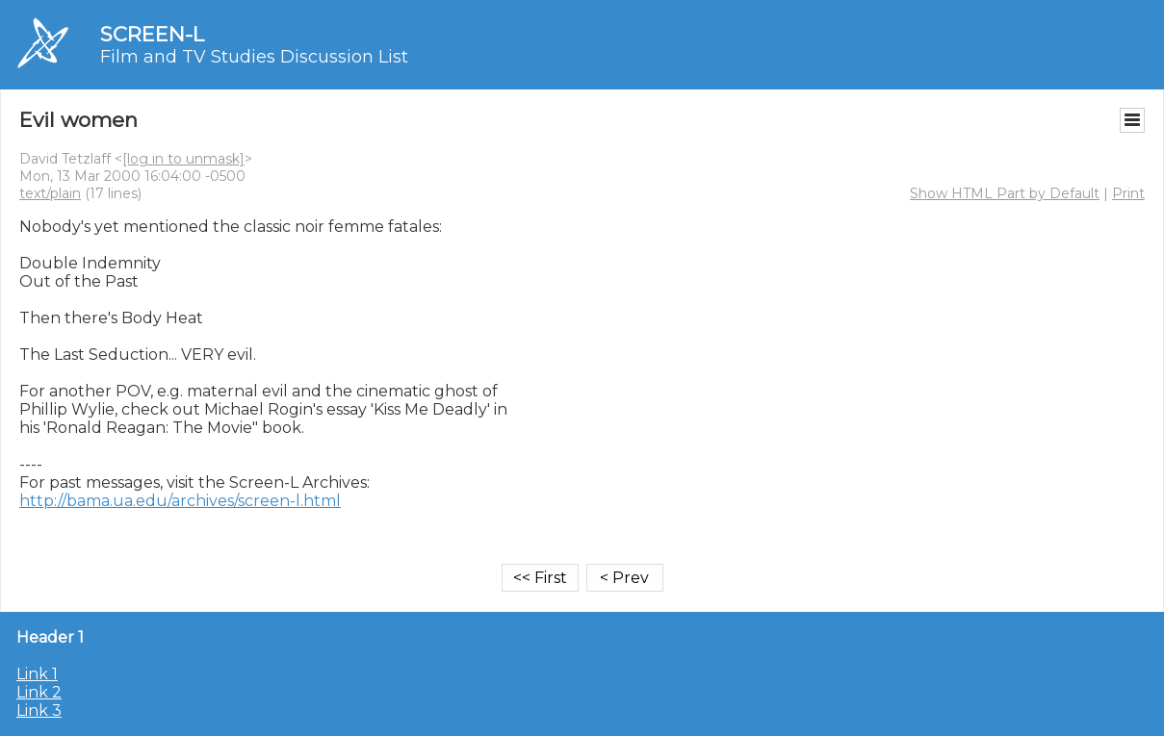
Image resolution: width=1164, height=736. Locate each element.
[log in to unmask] (183, 158)
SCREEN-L (152, 34)
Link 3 (39, 710)
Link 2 (39, 692)
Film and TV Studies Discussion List (254, 56)
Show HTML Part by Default (1004, 193)
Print (1128, 193)
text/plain (50, 193)
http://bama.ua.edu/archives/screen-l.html (180, 501)
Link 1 (37, 674)
